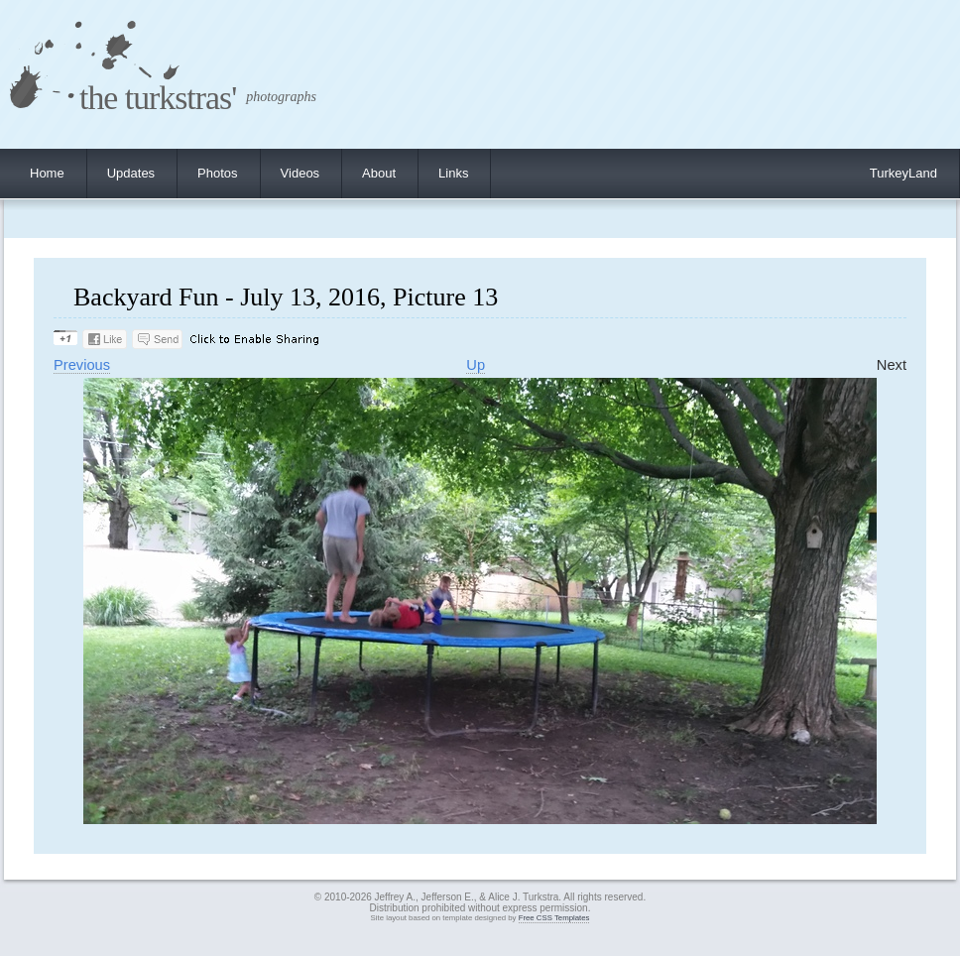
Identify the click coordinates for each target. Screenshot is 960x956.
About (379, 173)
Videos (300, 173)
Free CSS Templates (554, 917)
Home (47, 173)
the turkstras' (157, 97)
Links (453, 173)
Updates (131, 173)
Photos (217, 173)
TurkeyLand (903, 173)
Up (475, 365)
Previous (82, 365)
